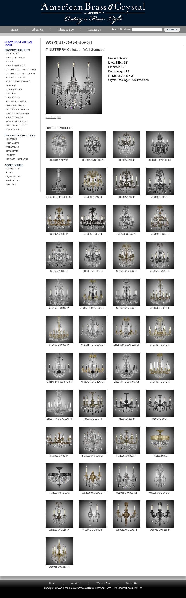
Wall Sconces (12, 147)
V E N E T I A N (13, 97)
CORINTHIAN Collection (17, 109)
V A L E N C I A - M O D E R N (20, 73)
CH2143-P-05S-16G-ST (92, 382)
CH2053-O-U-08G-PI (59, 308)
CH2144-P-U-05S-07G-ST (126, 382)
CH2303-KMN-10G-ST (160, 160)
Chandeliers (11, 139)
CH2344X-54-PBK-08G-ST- (59, 197)
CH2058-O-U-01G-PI (160, 308)
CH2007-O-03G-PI (160, 234)
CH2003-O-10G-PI (160, 197)
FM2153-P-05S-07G (59, 493)
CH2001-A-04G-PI (93, 197)
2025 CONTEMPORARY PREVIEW (18, 83)
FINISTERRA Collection (17, 113)
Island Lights (12, 151)
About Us (75, 583)
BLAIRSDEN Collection (17, 101)
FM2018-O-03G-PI (59, 456)
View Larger (53, 117)
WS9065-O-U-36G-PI (59, 567)
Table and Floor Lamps (17, 159)
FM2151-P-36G (160, 456)
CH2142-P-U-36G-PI (160, 345)
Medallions (11, 184)
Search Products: (121, 29)
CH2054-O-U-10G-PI (126, 308)
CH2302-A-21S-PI (126, 160)
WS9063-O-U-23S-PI (160, 530)
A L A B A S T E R (14, 89)
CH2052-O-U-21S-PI (160, 271)
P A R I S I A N (13, 53)
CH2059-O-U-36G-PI (59, 345)
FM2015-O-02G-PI (93, 419)
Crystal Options (13, 176)
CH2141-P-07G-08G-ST (93, 345)
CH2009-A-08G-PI (59, 271)
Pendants (10, 155)
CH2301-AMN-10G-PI (93, 160)
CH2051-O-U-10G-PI (93, 271)
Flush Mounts (12, 143)
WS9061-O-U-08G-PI (92, 530)
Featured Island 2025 (16, 77)
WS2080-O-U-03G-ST (93, 493)
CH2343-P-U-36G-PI (160, 382)
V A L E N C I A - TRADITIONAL (21, 69)
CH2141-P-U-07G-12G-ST (126, 345)
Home (52, 583)
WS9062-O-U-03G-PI (126, 530)
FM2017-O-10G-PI (160, 419)
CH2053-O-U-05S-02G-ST (93, 308)
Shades (9, 172)
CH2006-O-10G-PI (126, 234)
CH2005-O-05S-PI (93, 234)
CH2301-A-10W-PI (59, 160)
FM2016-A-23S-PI (126, 419)
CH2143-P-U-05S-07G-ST (59, 382)
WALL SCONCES (14, 117)
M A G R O (11, 93)
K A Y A (9, 61)
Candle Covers (13, 168)
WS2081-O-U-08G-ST (126, 493)
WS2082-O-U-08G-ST (160, 493)
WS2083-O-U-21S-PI (59, 530)
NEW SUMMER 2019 (16, 121)
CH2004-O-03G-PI (59, 234)
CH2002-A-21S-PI (126, 197)
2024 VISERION (13, 129)
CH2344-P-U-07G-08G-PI (59, 419)
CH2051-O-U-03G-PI (126, 271)
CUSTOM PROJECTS (16, 125)
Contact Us (131, 583)
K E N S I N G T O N (15, 65)
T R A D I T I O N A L (15, 57)
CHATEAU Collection (16, 105)
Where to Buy (103, 583)
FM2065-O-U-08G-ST (92, 456)
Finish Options (13, 180)
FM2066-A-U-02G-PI (126, 456)
